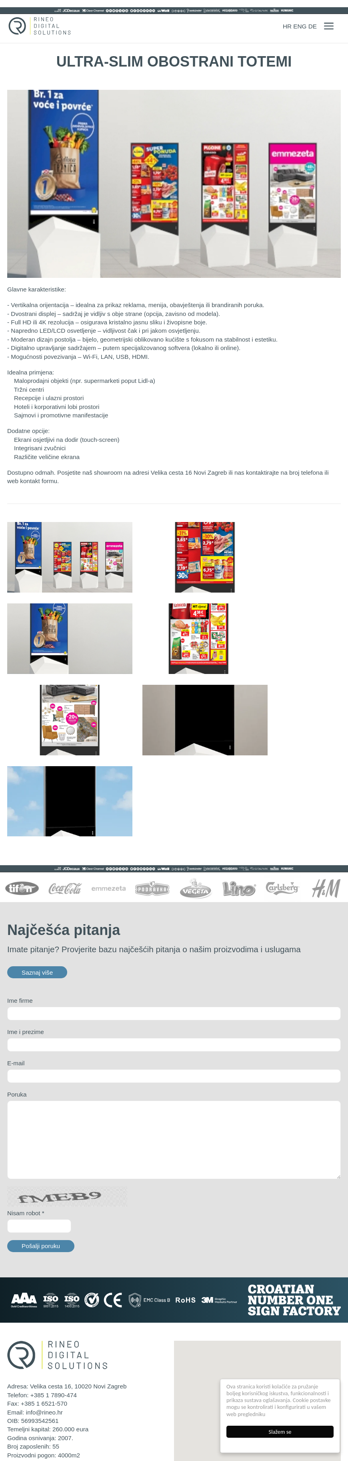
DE (312, 26)
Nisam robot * (25, 1123)
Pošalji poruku (41, 1156)
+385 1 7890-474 (53, 1305)
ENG (299, 26)
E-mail (15, 974)
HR (287, 26)
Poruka (16, 1005)
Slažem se (280, 1431)
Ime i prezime (25, 942)
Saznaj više (37, 883)
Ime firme (20, 911)
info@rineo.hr (44, 1322)
